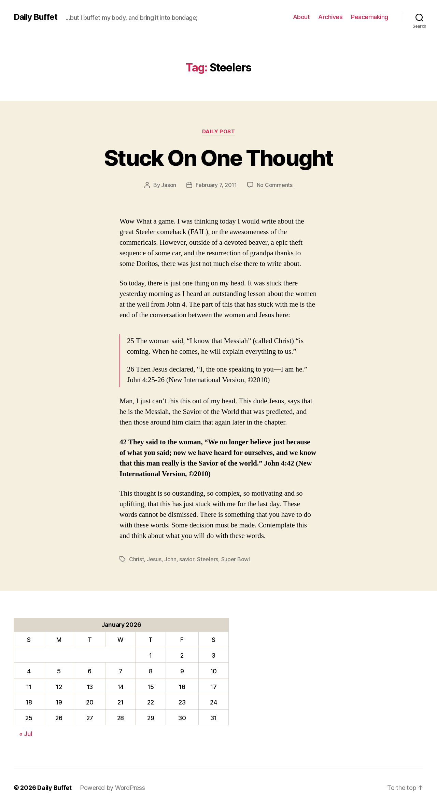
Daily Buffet (35, 17)
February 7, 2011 (216, 184)
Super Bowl (235, 559)
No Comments (275, 184)
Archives (330, 17)
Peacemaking (369, 17)
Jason (168, 184)
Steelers (207, 559)
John (170, 559)
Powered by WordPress (112, 787)
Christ (136, 559)
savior (186, 559)
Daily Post (218, 132)
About (301, 17)
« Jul (25, 733)
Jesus (154, 559)
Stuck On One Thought (218, 158)
